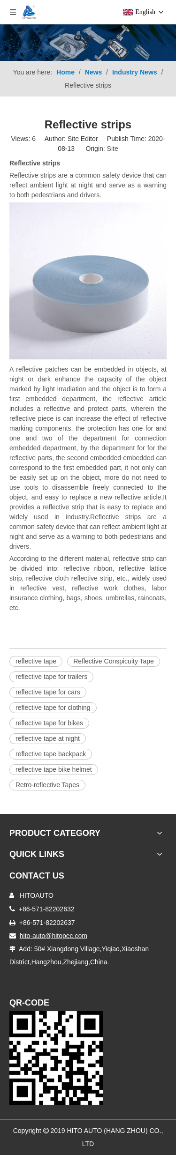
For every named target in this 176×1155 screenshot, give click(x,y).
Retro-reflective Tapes (47, 785)
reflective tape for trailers (51, 676)
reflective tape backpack (50, 754)
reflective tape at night (47, 738)
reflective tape (35, 661)
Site (112, 148)
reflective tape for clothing (53, 707)
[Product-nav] (88, 42)
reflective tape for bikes (49, 723)
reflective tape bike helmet (53, 769)
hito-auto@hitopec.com (53, 935)
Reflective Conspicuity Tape (113, 661)
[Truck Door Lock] (56, 1058)
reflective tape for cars (47, 692)
